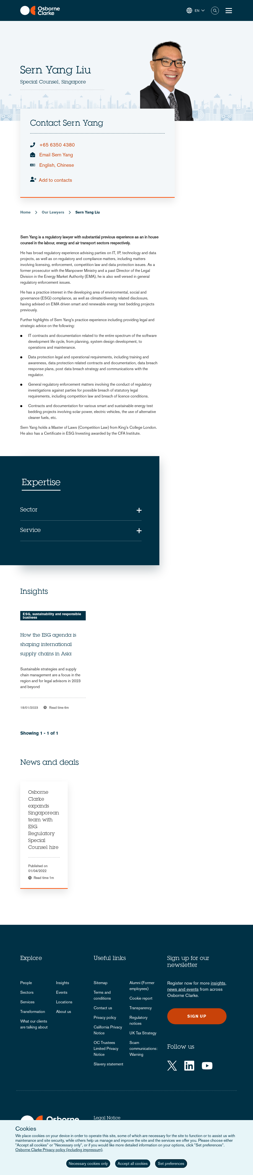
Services (27, 1002)
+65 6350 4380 (57, 144)
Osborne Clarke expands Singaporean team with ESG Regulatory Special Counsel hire (43, 820)
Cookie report (140, 998)
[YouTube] (207, 1066)
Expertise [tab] (41, 483)
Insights (62, 982)
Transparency (140, 1008)
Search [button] (215, 11)
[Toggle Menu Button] (229, 11)
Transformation (32, 1011)
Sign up (196, 1016)
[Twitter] (172, 1066)
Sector (29, 510)
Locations (64, 1002)
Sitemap (100, 982)
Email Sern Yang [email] (56, 154)
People (26, 982)
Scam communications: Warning (143, 1048)
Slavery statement (108, 1064)
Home (25, 212)
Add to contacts (55, 180)
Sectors (27, 992)
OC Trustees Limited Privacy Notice (106, 1048)
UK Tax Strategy (142, 1033)
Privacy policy (105, 1017)
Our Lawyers (53, 212)
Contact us (103, 1008)
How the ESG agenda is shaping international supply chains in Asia (48, 645)
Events (61, 992)
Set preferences (171, 1163)
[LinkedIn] (189, 1066)
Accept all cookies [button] (133, 1163)
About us (63, 1011)
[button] (196, 11)
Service (30, 531)
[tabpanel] (44, 835)
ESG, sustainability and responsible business (52, 615)
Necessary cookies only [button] (88, 1163)
